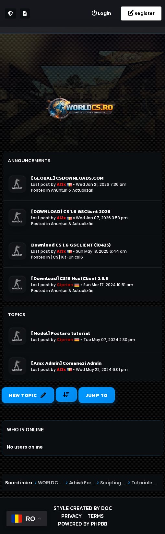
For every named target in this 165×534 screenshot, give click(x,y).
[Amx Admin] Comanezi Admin (66, 363)
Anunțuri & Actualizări (72, 190)
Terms (96, 516)
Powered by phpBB (82, 524)
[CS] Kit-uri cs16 (67, 257)
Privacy (71, 516)
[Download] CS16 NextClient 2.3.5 (69, 278)
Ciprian (65, 284)
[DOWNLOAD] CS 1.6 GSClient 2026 (71, 211)
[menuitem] (101, 13)
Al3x (61, 184)
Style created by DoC (82, 508)
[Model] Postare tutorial (60, 333)
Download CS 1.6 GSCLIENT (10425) (71, 244)
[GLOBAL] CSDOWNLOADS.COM (67, 178)
